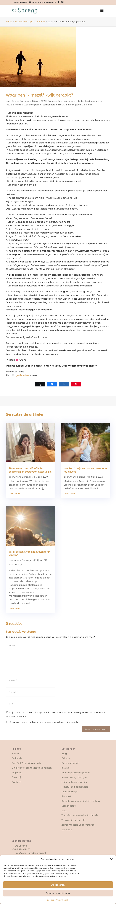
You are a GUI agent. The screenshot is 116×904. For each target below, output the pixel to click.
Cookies (50, 900)
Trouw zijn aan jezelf (69, 104)
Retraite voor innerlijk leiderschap (80, 801)
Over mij (16, 777)
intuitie (80, 101)
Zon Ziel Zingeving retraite (27, 763)
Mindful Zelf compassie (28, 104)
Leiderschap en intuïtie (74, 782)
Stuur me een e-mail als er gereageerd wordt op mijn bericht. (42, 722)
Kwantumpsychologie (74, 777)
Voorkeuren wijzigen (58, 893)
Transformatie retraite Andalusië (79, 815)
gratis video (22, 375)
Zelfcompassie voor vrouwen (78, 824)
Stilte (64, 810)
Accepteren (58, 884)
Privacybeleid (62, 900)
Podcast (66, 796)
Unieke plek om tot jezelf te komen (32, 767)
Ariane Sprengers (22, 101)
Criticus (52, 101)
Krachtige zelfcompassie (75, 772)
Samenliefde (50, 104)
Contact (16, 782)
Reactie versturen (96, 729)
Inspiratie (17, 772)
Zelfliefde (40, 21)
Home (9, 21)
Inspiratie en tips (24, 21)
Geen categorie (66, 101)
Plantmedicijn (69, 791)
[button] (111, 859)
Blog (64, 753)
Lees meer (15, 493)
